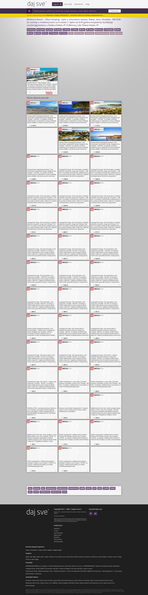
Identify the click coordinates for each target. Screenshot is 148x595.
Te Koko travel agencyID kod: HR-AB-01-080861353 (79, 571)
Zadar (42, 556)
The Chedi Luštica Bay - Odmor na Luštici (81, 568)
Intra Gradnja (48, 568)
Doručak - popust (52, 580)
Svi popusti (28, 580)
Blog (87, 4)
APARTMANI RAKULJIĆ (89, 566)
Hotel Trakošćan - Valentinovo (33, 573)
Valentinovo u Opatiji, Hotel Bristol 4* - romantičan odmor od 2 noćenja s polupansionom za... (75, 15)
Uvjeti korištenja (58, 533)
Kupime (28, 550)
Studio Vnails (68, 566)
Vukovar (115, 556)
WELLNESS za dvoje (74, 583)
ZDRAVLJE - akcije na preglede (60, 583)
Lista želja (68, 4)
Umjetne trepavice (84, 583)
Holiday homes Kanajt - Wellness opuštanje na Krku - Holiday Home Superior (46, 571)
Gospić (33, 559)
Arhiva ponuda (58, 539)
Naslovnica (57, 528)
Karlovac (60, 556)
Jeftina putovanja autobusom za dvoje (68, 580)
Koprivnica (88, 556)
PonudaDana (33, 550)
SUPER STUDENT (40, 568)
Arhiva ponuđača (58, 541)
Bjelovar (105, 556)
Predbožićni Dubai (30, 568)
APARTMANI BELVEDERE (32, 566)
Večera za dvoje (94, 580)
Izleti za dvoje (35, 580)
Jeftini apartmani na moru (96, 583)
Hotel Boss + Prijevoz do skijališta (61, 568)
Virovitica (28, 559)
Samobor (51, 556)
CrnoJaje (40, 550)
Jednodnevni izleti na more (33, 583)
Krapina (110, 556)
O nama (56, 530)
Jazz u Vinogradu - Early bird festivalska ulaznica (51, 566)
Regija (36, 559)
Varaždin (46, 556)
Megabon (50, 550)
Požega (119, 556)
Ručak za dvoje (43, 580)
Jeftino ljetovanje (30, 585)
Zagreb (57, 4)
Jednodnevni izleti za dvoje (106, 580)
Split (31, 556)
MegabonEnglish (57, 550)
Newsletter (78, 4)
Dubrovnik (81, 556)
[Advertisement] (75, 52)
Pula (56, 556)
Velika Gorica (94, 556)
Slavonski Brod (70, 556)
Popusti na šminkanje (84, 580)
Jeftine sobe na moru (109, 583)
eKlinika (45, 550)
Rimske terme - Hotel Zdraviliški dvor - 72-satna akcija (108, 571)
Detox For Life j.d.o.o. (77, 566)
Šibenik (76, 556)
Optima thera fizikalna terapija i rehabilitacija (107, 566)
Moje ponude (57, 535)
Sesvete (101, 556)
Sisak (64, 556)
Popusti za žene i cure (46, 583)
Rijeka (34, 556)
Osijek (38, 556)
